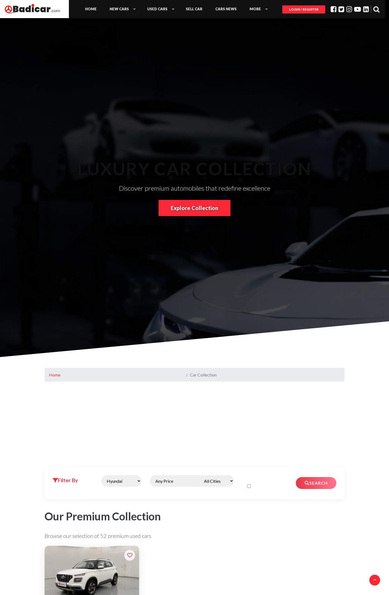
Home (91, 9)
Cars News (226, 9)
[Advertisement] (194, 426)
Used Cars (157, 9)
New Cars (119, 9)
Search (316, 482)
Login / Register (303, 9)
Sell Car (194, 9)
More (255, 9)
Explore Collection (194, 208)
